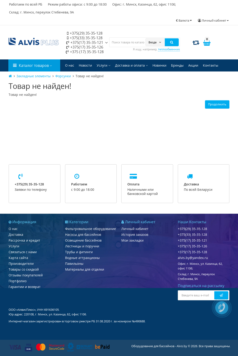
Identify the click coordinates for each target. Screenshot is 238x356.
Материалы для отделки (84, 269)
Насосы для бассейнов (83, 234)
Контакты (210, 65)
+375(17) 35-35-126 (84, 47)
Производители (21, 263)
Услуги (103, 65)
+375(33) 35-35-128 (84, 37)
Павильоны (74, 263)
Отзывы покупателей (26, 275)
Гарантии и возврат (25, 287)
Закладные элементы (34, 76)
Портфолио (17, 281)
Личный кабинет (135, 229)
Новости (85, 65)
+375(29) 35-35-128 (84, 33)
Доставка (16, 234)
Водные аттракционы (82, 258)
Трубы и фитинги (79, 252)
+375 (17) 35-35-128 (85, 51)
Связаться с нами (23, 252)
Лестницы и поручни (82, 246)
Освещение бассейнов (83, 240)
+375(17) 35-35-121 (84, 42)
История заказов (134, 234)
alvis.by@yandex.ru (193, 258)
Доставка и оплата (131, 65)
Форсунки (63, 76)
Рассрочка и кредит (24, 240)
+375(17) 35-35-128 (192, 252)
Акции (193, 65)
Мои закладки (132, 240)
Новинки (159, 65)
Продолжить (217, 104)
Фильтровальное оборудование (90, 229)
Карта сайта (18, 258)
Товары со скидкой (24, 269)
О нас (69, 65)
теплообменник (169, 49)
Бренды (177, 65)
